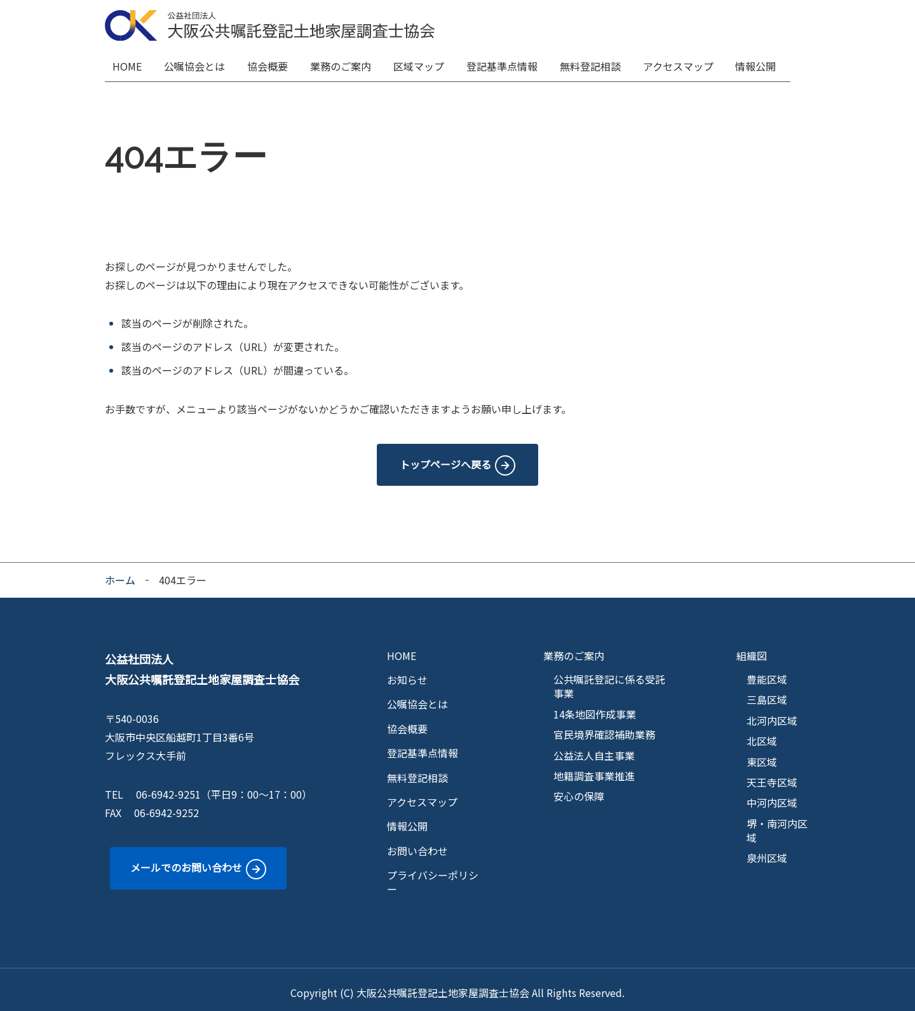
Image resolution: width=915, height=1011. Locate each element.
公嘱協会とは (198, 63)
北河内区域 (772, 714)
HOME (131, 63)
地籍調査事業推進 (594, 769)
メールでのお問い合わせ (186, 861)
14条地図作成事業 (594, 708)
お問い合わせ (417, 844)
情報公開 (765, 63)
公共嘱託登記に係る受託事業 (609, 680)
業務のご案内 (346, 63)
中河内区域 (772, 796)
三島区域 (767, 693)
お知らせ (407, 673)
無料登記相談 (597, 63)
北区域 (762, 734)
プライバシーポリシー (432, 876)
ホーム (120, 573)
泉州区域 (767, 852)
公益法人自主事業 (594, 749)
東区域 (762, 755)
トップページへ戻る (445, 457)
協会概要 (272, 63)
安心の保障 (578, 790)
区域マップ (425, 63)
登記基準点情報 (509, 63)
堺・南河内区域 (777, 824)
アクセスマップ (686, 63)
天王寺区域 (772, 776)
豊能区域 (767, 673)
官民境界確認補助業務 (604, 728)
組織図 (751, 649)
